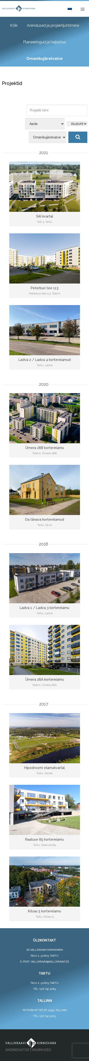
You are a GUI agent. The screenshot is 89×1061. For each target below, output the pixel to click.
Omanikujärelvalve (44, 58)
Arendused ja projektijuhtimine (53, 25)
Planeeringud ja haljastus (44, 42)
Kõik (14, 25)
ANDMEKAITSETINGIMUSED (28, 1050)
